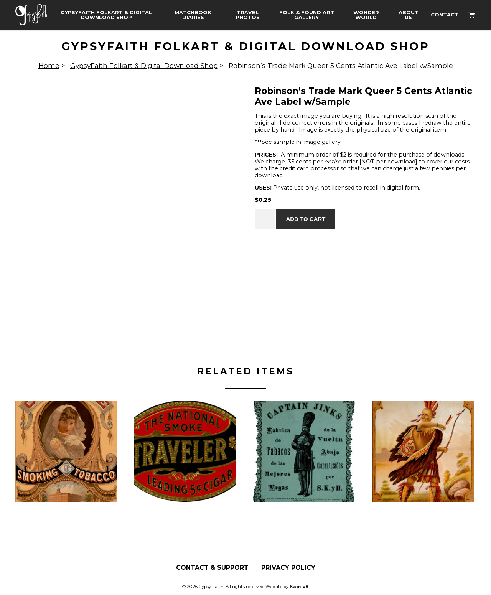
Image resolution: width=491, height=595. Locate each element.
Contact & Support (212, 568)
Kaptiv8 (299, 587)
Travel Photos (248, 15)
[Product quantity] (265, 219)
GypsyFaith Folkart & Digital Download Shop (106, 15)
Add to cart (305, 219)
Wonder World (366, 15)
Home (48, 65)
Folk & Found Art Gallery (306, 15)
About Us (409, 15)
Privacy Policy (288, 568)
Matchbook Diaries (193, 15)
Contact (444, 14)
